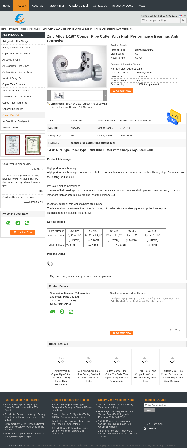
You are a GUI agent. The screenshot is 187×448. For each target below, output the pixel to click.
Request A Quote (122, 5)
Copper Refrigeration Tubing (16, 53)
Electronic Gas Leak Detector (16, 96)
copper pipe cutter (102, 276)
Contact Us (100, 5)
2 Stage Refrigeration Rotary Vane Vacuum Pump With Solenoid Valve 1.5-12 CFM (118, 434)
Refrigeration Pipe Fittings (15, 41)
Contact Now (123, 90)
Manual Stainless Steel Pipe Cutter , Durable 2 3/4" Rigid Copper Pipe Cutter (88, 376)
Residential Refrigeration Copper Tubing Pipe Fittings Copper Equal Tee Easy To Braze (25, 417)
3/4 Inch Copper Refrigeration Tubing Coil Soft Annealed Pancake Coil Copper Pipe (70, 431)
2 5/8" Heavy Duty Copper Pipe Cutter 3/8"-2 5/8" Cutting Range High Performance (61, 378)
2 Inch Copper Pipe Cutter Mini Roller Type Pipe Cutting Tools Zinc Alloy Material (116, 376)
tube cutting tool (64, 276)
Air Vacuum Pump (11, 60)
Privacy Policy (16, 445)
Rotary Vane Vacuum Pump (16, 47)
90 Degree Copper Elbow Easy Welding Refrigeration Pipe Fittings (24, 435)
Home (6, 5)
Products (21, 5)
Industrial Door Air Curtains (15, 90)
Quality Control (78, 5)
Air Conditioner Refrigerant (15, 121)
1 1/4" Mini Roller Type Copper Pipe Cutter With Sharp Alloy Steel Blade (145, 376)
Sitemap (157, 423)
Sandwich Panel (10, 127)
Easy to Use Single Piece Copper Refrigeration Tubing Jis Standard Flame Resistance (72, 407)
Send (149, 410)
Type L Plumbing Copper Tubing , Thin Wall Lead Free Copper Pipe (71, 422)
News (141, 5)
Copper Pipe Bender (12, 109)
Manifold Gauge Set (12, 78)
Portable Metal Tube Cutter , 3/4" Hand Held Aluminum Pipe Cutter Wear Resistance (172, 376)
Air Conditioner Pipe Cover (15, 66)
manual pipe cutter (82, 276)
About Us (37, 5)
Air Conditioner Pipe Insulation (17, 72)
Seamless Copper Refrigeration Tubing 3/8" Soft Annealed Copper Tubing (71, 415)
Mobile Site (150, 428)
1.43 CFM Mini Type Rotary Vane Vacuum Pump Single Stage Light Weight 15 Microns (114, 424)
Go (183, 20)
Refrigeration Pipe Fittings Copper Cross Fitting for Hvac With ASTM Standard (22, 407)
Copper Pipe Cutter (30, 29)
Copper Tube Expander (14, 84)
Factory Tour (56, 5)
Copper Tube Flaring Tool (15, 103)
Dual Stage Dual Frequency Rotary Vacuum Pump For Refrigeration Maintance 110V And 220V (115, 414)
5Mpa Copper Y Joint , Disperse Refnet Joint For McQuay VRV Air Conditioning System (24, 427)
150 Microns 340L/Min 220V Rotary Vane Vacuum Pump (115, 406)
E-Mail (147, 423)
